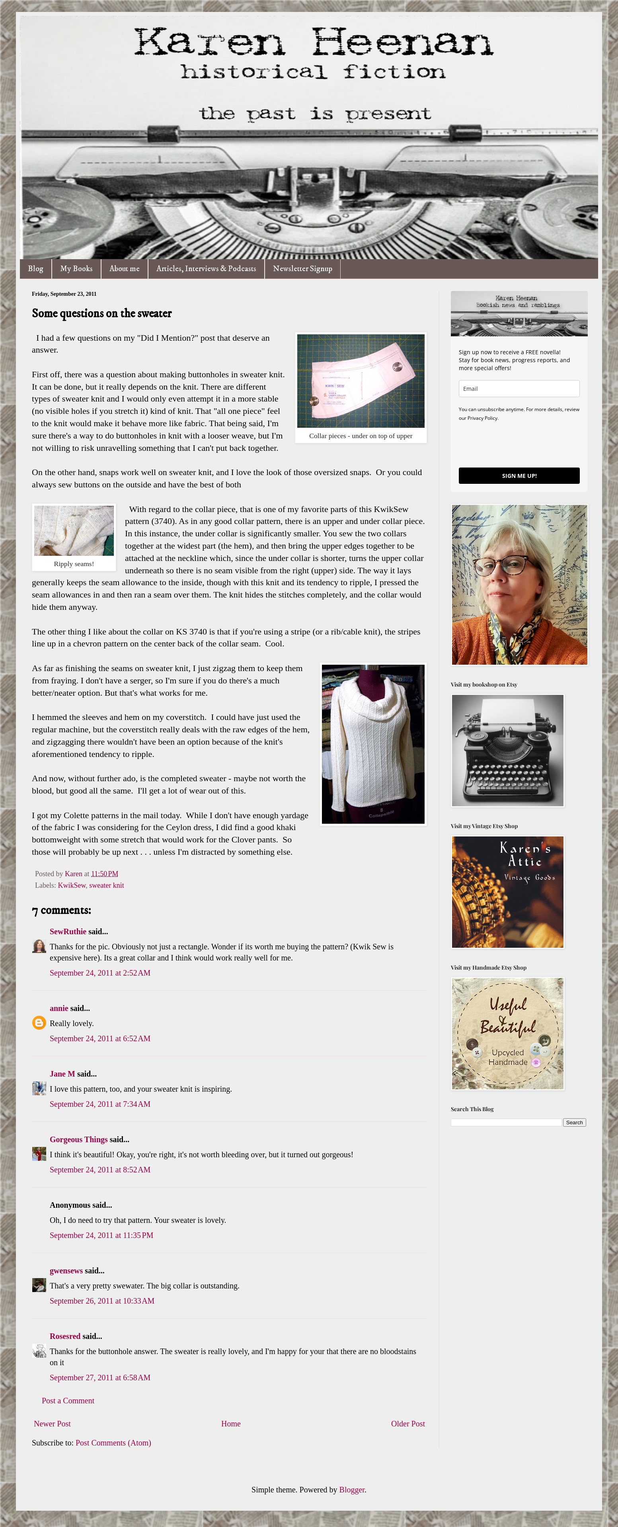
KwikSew (72, 885)
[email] (519, 388)
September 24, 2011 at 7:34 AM (100, 1104)
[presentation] (519, 444)
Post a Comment (68, 1400)
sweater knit (106, 885)
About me (124, 269)
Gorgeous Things (79, 1139)
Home (231, 1423)
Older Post (408, 1423)
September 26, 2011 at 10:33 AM (102, 1300)
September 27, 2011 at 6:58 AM (100, 1377)
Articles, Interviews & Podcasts (206, 269)
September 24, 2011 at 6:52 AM (100, 1038)
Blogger (352, 1489)
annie (59, 1008)
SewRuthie (68, 931)
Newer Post (52, 1423)
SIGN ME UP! (519, 475)
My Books (76, 269)
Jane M (62, 1073)
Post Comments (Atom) (113, 1442)
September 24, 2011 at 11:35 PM (101, 1235)
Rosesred (65, 1336)
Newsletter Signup (302, 269)
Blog (35, 269)
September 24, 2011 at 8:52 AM (100, 1169)
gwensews (66, 1270)
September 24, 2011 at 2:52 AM (100, 972)
